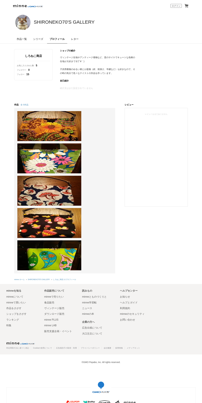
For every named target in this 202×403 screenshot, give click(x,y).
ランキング (12, 252)
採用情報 (119, 281)
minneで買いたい (16, 235)
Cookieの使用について (42, 281)
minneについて (14, 229)
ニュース (87, 241)
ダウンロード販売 (54, 246)
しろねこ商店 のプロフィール (64, 212)
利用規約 (125, 241)
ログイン (176, 6)
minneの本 (88, 246)
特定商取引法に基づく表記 (17, 281)
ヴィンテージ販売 (54, 241)
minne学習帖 (89, 235)
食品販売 (49, 235)
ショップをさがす (16, 246)
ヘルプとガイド (129, 235)
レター (75, 39)
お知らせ (125, 229)
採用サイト (103, 362)
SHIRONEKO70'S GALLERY (74, 22)
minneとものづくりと (94, 229)
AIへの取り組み (119, 362)
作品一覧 (22, 39)
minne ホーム (19, 212)
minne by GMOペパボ (28, 6)
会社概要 (107, 281)
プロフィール (57, 39)
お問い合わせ (127, 252)
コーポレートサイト (85, 362)
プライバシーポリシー (90, 281)
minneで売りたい (54, 229)
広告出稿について (92, 260)
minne (20, 276)
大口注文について (92, 266)
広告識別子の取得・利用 (66, 281)
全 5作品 (24, 105)
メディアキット (133, 281)
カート (186, 5)
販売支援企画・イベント (58, 264)
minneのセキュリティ (132, 246)
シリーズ (38, 39)
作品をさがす (13, 241)
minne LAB (50, 258)
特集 (8, 258)
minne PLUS (51, 252)
